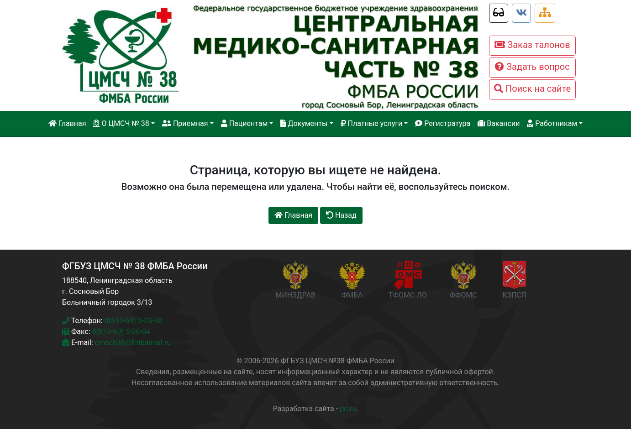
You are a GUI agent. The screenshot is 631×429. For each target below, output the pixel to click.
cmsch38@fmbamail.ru (133, 342)
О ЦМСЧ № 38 (121, 123)
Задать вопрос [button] (532, 66)
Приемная (185, 123)
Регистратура (442, 123)
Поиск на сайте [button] (532, 88)
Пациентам (244, 123)
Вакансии (499, 123)
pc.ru (348, 408)
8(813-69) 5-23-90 (133, 320)
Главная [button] (293, 215)
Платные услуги (372, 123)
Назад (341, 215)
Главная (67, 123)
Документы (303, 123)
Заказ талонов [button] (532, 44)
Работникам (552, 123)
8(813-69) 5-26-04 (121, 331)
